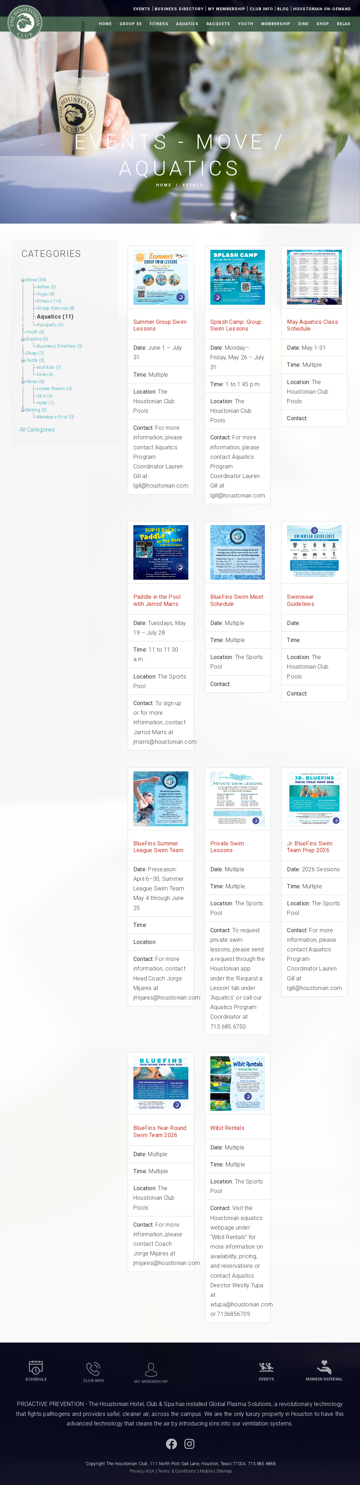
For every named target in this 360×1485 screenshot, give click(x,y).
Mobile (206, 1471)
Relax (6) (35, 381)
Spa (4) (44, 395)
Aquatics (187, 24)
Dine (303, 24)
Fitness (159, 24)
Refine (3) (46, 286)
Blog (283, 9)
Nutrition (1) (49, 367)
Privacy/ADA (142, 1471)
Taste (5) (35, 360)
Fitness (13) (49, 301)
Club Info (261, 9)
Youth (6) (35, 331)
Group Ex (131, 24)
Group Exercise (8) (56, 308)
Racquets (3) (50, 324)
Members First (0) (55, 417)
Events (141, 9)
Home (105, 24)
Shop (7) (35, 353)
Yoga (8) (45, 294)
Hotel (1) (45, 402)
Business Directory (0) (60, 346)
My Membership (226, 9)
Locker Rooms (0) (54, 388)
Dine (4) (45, 374)
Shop (322, 24)
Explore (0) (37, 339)
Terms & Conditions (177, 1471)
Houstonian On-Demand (322, 9)
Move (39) (36, 279)
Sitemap (224, 1471)
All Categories (37, 429)
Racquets (218, 24)
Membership (275, 24)
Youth (245, 24)
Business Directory (179, 9)
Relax (343, 24)
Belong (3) (36, 409)
